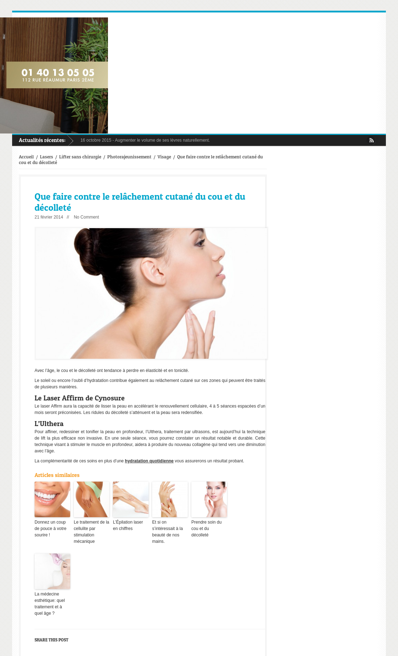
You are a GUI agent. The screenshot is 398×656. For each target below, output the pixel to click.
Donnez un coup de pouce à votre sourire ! (50, 528)
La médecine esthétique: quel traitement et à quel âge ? (50, 604)
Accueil (26, 156)
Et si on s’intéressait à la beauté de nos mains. (167, 532)
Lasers (46, 156)
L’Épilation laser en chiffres (128, 525)
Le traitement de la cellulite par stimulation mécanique (91, 532)
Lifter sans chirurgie (80, 156)
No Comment (86, 217)
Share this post (51, 639)
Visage (164, 156)
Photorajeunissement (129, 156)
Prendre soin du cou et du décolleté (206, 528)
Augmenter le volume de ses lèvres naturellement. (162, 140)
